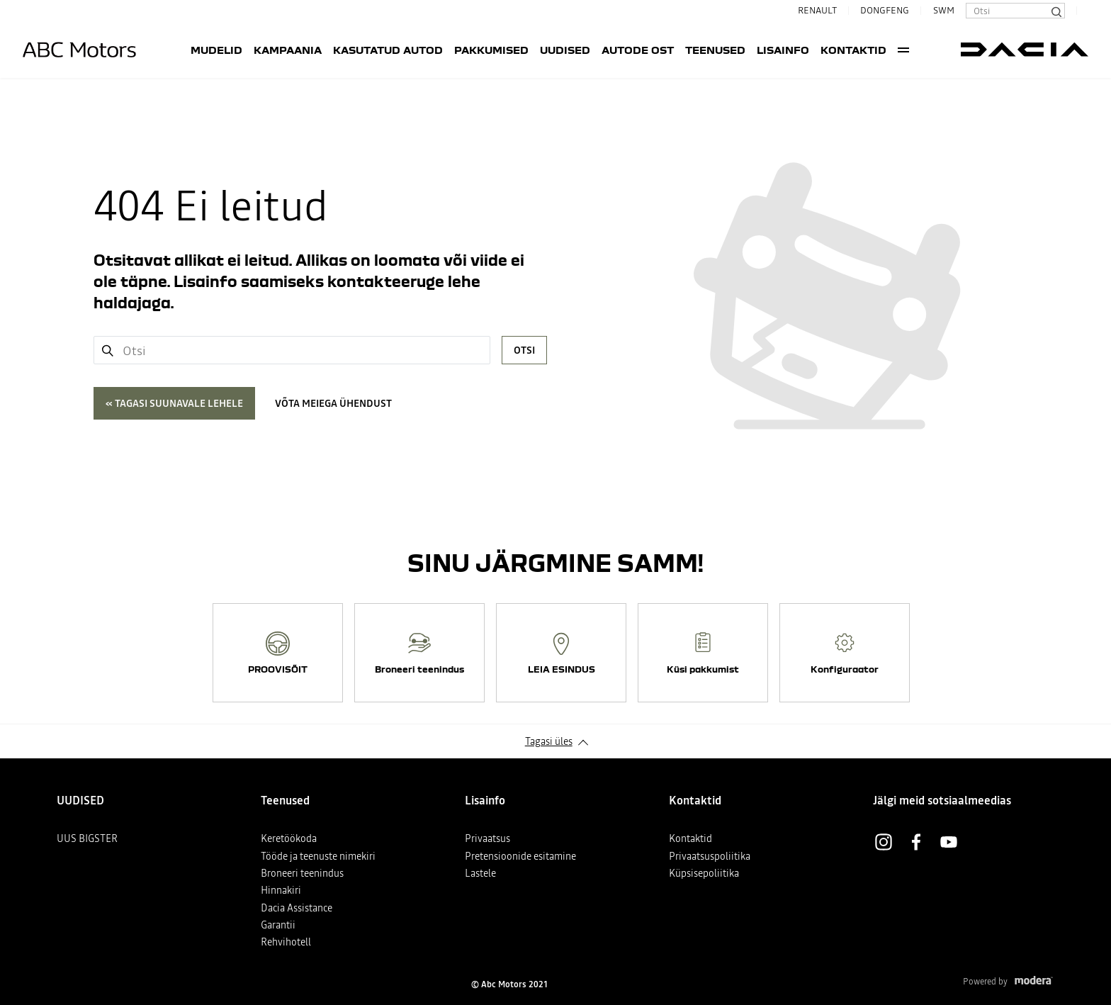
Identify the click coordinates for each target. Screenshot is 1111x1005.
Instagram (883, 842)
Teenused (715, 49)
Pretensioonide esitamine (520, 856)
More (903, 49)
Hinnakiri (281, 890)
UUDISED (565, 49)
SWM (943, 10)
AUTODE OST (638, 49)
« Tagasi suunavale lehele (174, 403)
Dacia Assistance (296, 908)
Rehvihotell (286, 942)
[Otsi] (1056, 10)
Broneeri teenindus (302, 873)
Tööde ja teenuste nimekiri (318, 856)
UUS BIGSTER (87, 838)
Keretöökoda (289, 838)
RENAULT (811, 10)
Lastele (480, 873)
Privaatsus (487, 838)
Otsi (524, 350)
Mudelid (216, 49)
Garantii (278, 925)
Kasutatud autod (388, 49)
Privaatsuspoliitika (709, 856)
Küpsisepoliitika (704, 873)
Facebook (916, 842)
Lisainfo (783, 49)
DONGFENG (884, 10)
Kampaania (288, 49)
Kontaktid (853, 49)
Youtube (948, 842)
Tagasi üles (549, 741)
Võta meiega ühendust (333, 403)
